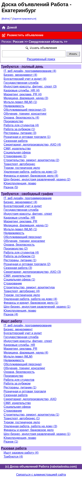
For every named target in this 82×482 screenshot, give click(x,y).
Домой (9, 27)
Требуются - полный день (22, 66)
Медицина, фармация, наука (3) (26, 98)
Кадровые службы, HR (19, 217)
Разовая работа (13, 448)
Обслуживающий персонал (22, 237)
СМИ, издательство (17, 148)
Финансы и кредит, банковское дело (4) (31, 175)
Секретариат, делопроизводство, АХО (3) (32, 271)
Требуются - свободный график (27, 194)
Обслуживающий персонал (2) (25, 109)
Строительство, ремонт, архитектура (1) (31, 414)
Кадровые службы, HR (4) (22, 90)
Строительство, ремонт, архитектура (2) (31, 160)
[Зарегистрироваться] (24, 18)
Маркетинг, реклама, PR (20, 221)
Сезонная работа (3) (18, 267)
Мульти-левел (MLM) (18, 356)
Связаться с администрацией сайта (41, 474)
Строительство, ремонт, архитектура (29, 287)
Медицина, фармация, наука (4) (26, 352)
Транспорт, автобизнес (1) (22, 418)
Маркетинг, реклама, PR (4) (23, 94)
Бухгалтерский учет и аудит (23, 206)
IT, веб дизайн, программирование (28, 198)
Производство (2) (16, 248)
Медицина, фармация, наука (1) (26, 225)
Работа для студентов (19, 379)
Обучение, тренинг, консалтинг (25, 113)
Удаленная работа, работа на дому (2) (30, 171)
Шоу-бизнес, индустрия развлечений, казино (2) (37, 179)
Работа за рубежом (17, 383)
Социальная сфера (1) (19, 279)
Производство (13, 121)
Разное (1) (11, 441)
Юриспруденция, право (20, 183)
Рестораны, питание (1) (20, 260)
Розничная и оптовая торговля (25, 391)
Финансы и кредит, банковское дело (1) (31, 302)
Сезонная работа (15, 140)
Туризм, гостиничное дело (22, 167)
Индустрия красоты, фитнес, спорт (28, 213)
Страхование (13, 283)
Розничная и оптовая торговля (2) (27, 264)
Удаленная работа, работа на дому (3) (30, 426)
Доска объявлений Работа (35, 4)
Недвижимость (14, 106)
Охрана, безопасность (19, 244)
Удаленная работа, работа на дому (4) (30, 299)
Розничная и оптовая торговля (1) (27, 136)
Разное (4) (11, 314)
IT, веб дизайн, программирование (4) (30, 71)
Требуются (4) (13, 456)
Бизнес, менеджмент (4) (20, 74)
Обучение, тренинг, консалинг (24, 240)
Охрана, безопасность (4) (21, 117)
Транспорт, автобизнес (19, 164)
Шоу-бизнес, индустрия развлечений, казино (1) (37, 306)
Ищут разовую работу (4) (21, 452)
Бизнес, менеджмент (18, 329)
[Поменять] (29, 47)
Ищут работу (11, 321)
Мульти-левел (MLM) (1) (20, 102)
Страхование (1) (15, 156)
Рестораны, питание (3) (20, 133)
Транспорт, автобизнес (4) (22, 291)
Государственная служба (21, 82)
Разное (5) (11, 187)
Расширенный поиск (41, 59)
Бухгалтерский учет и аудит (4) (25, 78)
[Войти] (6, 18)
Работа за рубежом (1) (19, 129)
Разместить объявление (22, 35)
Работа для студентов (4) (21, 125)
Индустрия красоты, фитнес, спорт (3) (30, 86)
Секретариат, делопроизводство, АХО (30, 399)
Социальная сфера (17, 152)
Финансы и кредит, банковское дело (29, 430)
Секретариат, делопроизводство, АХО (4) (32, 144)
